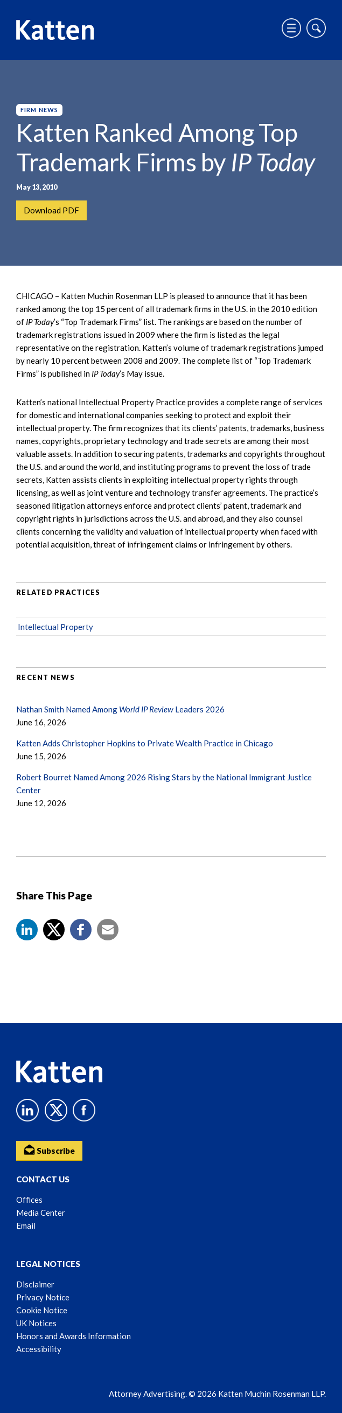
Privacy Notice (42, 1297)
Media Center (40, 1212)
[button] (27, 929)
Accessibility (38, 1349)
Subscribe (49, 1149)
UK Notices (36, 1323)
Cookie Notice (41, 1310)
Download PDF (51, 210)
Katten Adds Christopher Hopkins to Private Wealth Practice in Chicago (144, 743)
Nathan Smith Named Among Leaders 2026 (120, 709)
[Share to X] (54, 929)
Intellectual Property (55, 627)
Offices (29, 1199)
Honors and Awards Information (73, 1336)
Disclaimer (35, 1284)
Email (26, 1225)
